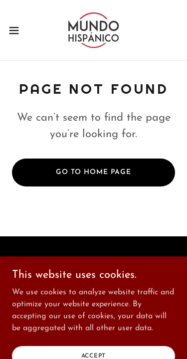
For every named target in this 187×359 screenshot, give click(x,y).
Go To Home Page (93, 172)
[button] (17, 30)
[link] (93, 30)
